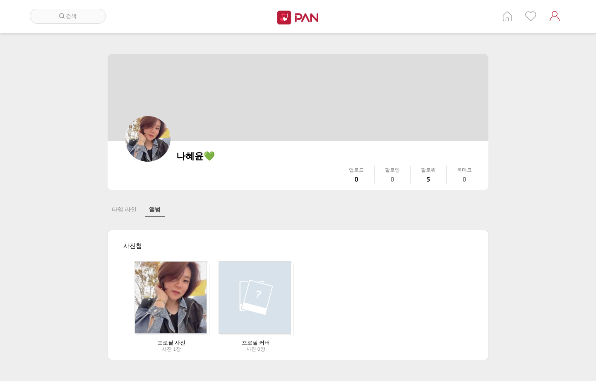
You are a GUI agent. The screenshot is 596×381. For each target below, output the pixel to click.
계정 (555, 16)
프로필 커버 (256, 342)
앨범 (155, 209)
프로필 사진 (171, 342)
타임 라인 (124, 209)
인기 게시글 (530, 16)
